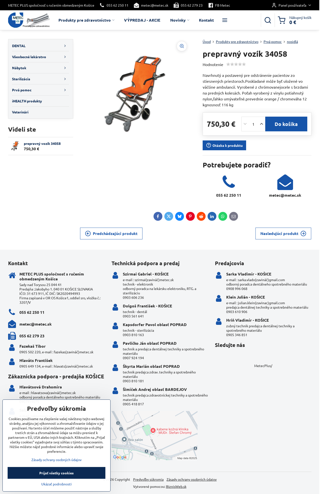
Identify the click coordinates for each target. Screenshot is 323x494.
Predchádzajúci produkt (111, 233)
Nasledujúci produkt (283, 233)
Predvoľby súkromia (148, 479)
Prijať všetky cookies (56, 477)
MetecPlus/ (263, 365)
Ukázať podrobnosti (56, 488)
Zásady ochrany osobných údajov (192, 479)
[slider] (236, 64)
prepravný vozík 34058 (42, 143)
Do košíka (286, 124)
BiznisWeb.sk (176, 486)
